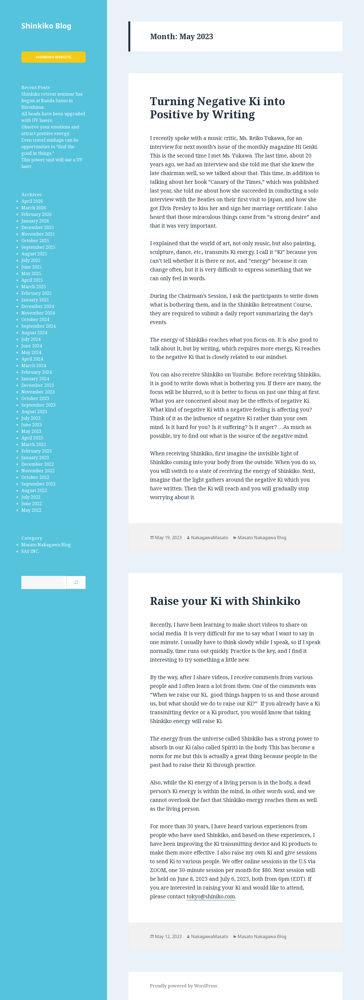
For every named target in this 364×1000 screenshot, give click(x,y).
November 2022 (38, 471)
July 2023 (31, 418)
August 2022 (34, 490)
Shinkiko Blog (46, 26)
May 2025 (31, 273)
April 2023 (32, 438)
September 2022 (38, 484)
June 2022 (31, 504)
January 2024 (35, 379)
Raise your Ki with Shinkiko (225, 600)
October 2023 (35, 398)
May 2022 (31, 510)
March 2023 (33, 444)
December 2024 (37, 306)
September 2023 (38, 405)
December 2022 (37, 464)
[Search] (76, 582)
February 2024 (36, 372)
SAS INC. (30, 551)
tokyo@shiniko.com (211, 896)
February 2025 (36, 293)
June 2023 (31, 425)
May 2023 (31, 431)
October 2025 (35, 241)
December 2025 (37, 227)
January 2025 (35, 300)
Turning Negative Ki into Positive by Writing (217, 107)
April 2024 (32, 359)
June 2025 (31, 267)
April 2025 (32, 280)
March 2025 (33, 287)
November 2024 (38, 313)
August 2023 (34, 411)
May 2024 (31, 352)
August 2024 (34, 333)
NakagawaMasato (209, 538)
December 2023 (37, 385)
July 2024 (31, 339)
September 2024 (38, 326)
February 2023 (36, 451)
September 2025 (38, 247)
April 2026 (32, 201)
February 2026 (36, 214)
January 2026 (35, 221)
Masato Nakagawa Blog (46, 545)
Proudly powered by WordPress (183, 986)
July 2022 (31, 497)
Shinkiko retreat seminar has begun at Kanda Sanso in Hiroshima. (52, 100)
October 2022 (35, 477)
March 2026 (33, 208)
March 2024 (33, 365)
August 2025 (34, 254)
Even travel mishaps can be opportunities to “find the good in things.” (50, 146)
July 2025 (31, 260)
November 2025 (38, 234)
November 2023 (38, 392)
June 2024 (31, 346)
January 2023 (35, 458)
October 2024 (35, 319)
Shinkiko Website (53, 57)
